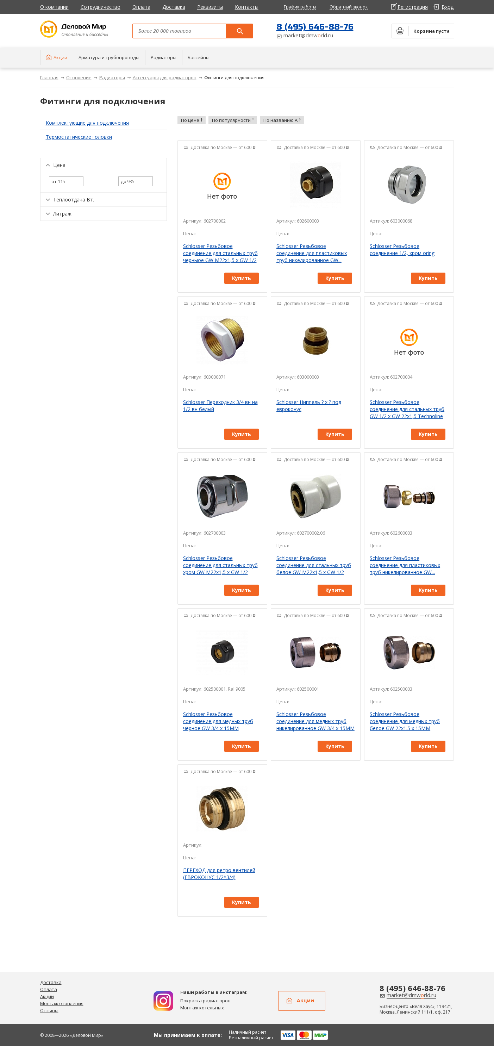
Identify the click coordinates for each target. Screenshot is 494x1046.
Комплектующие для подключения (87, 122)
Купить (241, 278)
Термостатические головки (79, 136)
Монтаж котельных (202, 1007)
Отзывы (49, 1010)
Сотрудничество (100, 7)
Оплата (141, 7)
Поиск (239, 31)
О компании (54, 7)
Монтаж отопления (61, 1003)
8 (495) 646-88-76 (315, 27)
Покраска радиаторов (205, 1000)
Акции (47, 996)
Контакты (246, 7)
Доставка (173, 7)
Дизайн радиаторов (163, 1001)
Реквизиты (210, 7)
